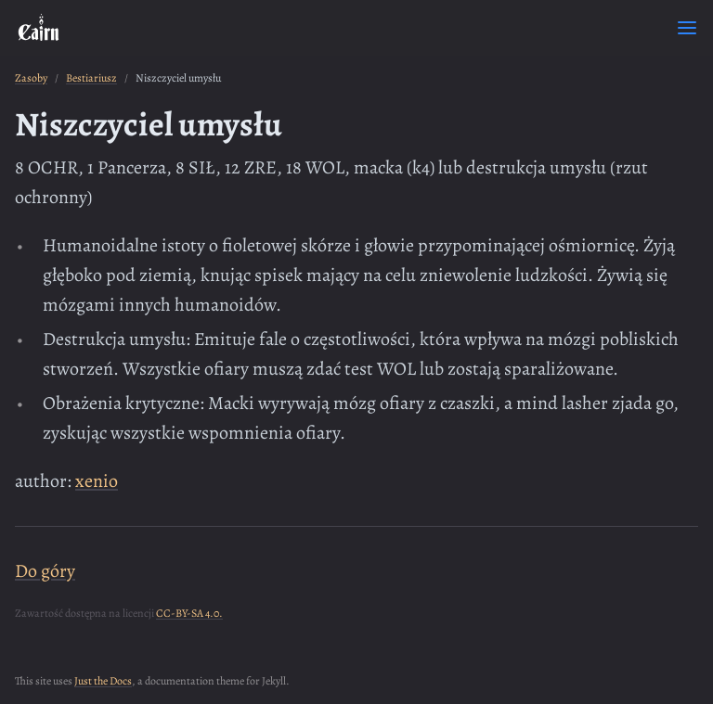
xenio (96, 480)
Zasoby (31, 77)
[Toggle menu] (687, 28)
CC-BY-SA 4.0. (189, 613)
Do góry (45, 570)
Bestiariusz (91, 77)
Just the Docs (103, 680)
